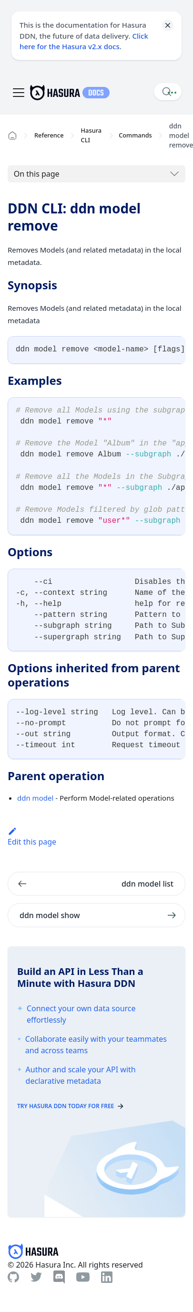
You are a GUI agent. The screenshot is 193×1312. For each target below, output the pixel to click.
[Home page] (12, 135)
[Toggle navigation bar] (18, 92)
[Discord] (59, 1277)
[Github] (13, 1276)
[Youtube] (83, 1277)
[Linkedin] (106, 1277)
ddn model (35, 798)
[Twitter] (36, 1277)
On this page (37, 174)
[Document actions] (172, 92)
